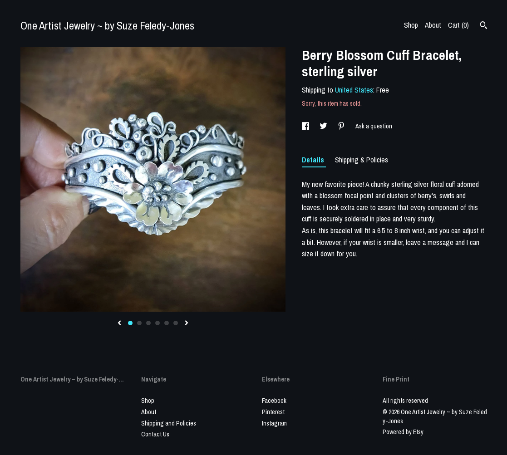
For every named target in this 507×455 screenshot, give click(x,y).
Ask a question (373, 126)
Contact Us (155, 434)
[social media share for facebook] (306, 126)
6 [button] (175, 323)
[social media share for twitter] (324, 126)
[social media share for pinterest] (342, 126)
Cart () (458, 25)
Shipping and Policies (168, 423)
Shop (411, 25)
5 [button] (166, 323)
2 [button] (139, 323)
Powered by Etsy (403, 432)
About (433, 25)
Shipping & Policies (361, 160)
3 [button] (148, 323)
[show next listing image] (186, 323)
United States (354, 90)
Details (314, 160)
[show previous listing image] (119, 323)
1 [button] (130, 323)
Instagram (274, 423)
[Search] (483, 26)
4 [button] (157, 323)
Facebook (274, 400)
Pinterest (273, 412)
